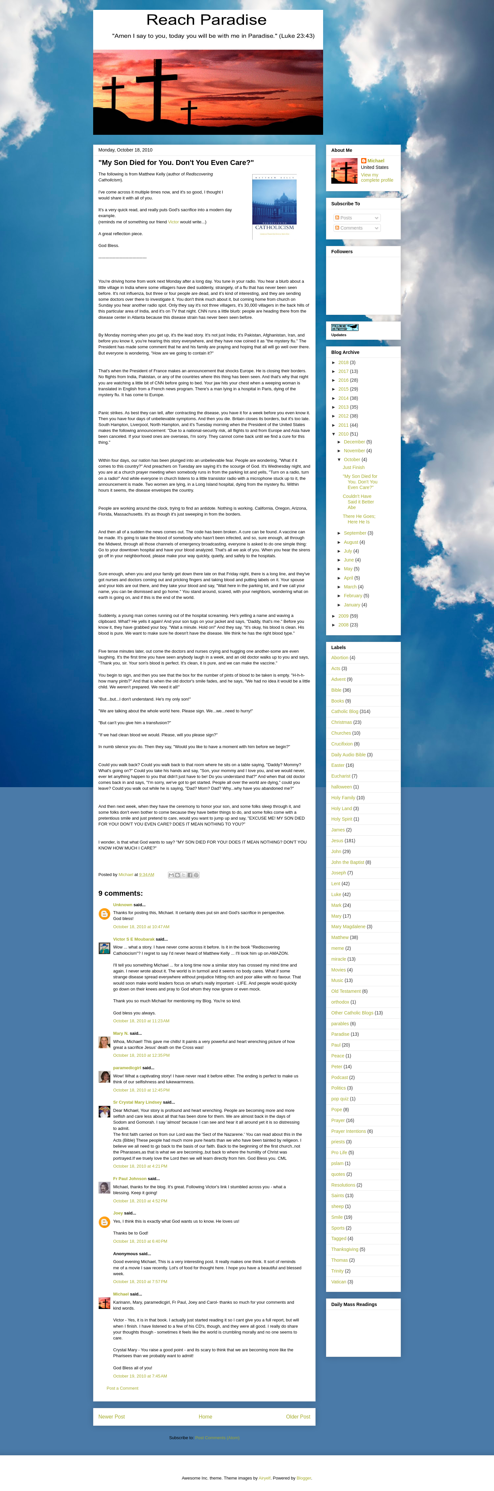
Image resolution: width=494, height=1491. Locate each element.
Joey (118, 1213)
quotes (338, 1174)
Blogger (304, 1478)
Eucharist (340, 776)
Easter (337, 765)
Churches (341, 733)
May (349, 568)
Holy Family (343, 797)
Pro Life (339, 1152)
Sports (337, 1228)
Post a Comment (122, 1388)
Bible (336, 690)
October (352, 459)
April (349, 578)
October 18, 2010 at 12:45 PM (141, 1090)
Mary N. (121, 1033)
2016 (344, 380)
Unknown (123, 904)
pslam (337, 1163)
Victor (173, 221)
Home (206, 1417)
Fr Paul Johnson (130, 1178)
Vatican (338, 1281)
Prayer (338, 1120)
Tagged (338, 1238)
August (351, 542)
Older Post (298, 1417)
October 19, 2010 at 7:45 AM (140, 1376)
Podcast (339, 1077)
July (348, 551)
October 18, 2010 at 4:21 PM (140, 1166)
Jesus (337, 840)
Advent (338, 679)
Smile (337, 1217)
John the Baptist (347, 862)
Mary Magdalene (348, 926)
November (355, 450)
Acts (335, 668)
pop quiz (340, 1098)
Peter (336, 1066)
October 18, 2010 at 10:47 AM (141, 926)
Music (337, 980)
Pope (336, 1109)
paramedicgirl (127, 1067)
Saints (337, 1195)
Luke (336, 894)
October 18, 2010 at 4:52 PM (140, 1200)
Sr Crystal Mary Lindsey (137, 1102)
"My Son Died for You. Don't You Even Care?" (360, 482)
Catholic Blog (345, 711)
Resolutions (343, 1185)
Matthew (340, 937)
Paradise (340, 1034)
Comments (349, 228)
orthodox (340, 1002)
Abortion (339, 657)
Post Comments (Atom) (217, 1437)
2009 (344, 616)
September (355, 533)
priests (338, 1141)
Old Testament (346, 991)
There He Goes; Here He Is (359, 519)
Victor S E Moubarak (133, 939)
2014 (344, 398)
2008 (344, 624)
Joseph (338, 872)
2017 (344, 371)
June (349, 559)
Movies (338, 969)
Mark (336, 905)
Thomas (339, 1260)
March (351, 586)
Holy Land (341, 808)
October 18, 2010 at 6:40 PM (140, 1241)
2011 (344, 425)
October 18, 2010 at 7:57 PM (140, 1281)
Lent (335, 883)
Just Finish (354, 467)
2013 (344, 407)
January (352, 604)
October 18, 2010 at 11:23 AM (141, 1020)
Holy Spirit (341, 819)
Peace (337, 1055)
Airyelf (265, 1478)
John (336, 851)
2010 (344, 434)
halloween (341, 786)
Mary (336, 916)
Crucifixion (342, 743)
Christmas (341, 722)
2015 (344, 389)
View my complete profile (377, 177)
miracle (338, 959)
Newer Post (111, 1417)
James (338, 829)
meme (337, 948)
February (353, 595)
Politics (338, 1088)
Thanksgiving (345, 1249)
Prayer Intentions (348, 1131)
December (355, 441)
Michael (121, 1294)
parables (340, 1023)
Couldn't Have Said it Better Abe (358, 502)
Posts (343, 217)
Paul (335, 1045)
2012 (344, 416)
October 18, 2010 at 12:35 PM (141, 1055)
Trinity (337, 1271)
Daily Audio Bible (348, 754)
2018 (344, 362)
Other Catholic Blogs (352, 1012)
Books (337, 701)
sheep (337, 1206)
